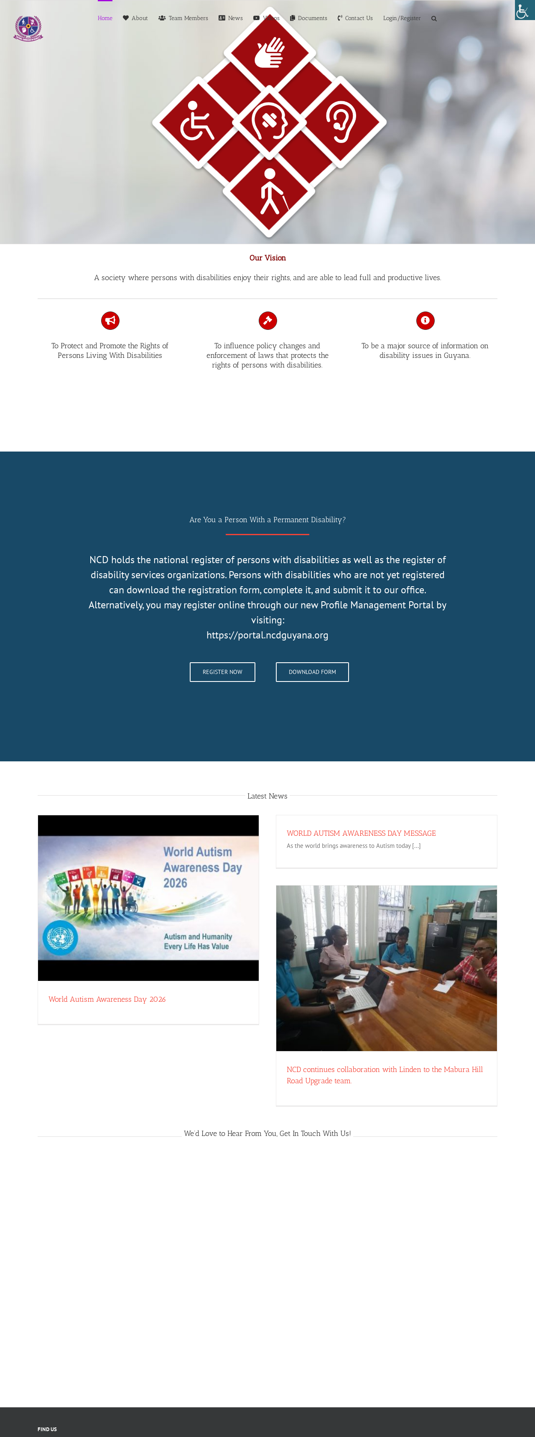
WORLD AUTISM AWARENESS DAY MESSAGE (361, 833)
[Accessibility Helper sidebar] (525, 10)
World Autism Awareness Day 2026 (107, 999)
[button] (434, 17)
